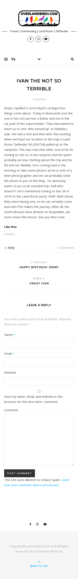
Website (10, 372)
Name (9, 334)
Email (9, 353)
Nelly (11, 248)
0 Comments (66, 248)
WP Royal (56, 551)
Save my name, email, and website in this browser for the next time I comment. (33, 399)
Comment (11, 410)
